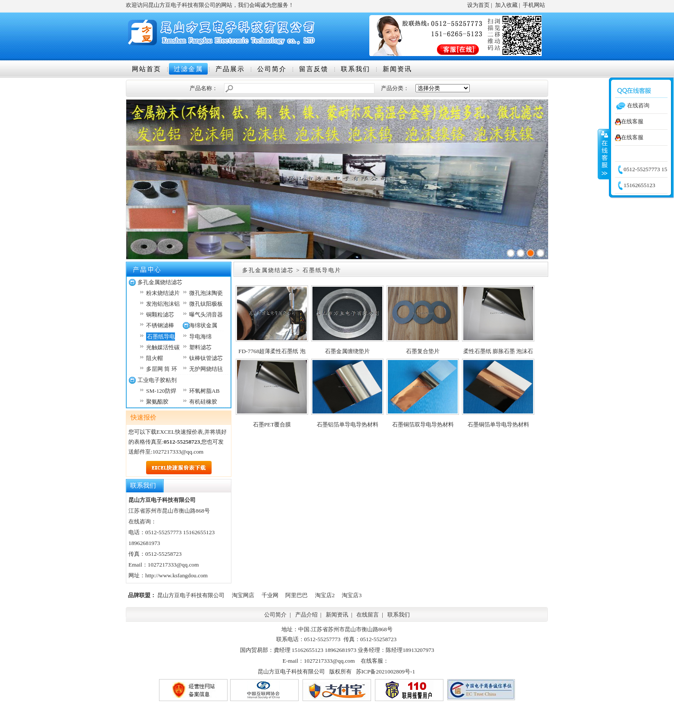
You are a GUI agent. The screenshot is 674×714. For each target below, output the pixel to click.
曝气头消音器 (206, 314)
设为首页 (478, 5)
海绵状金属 (203, 325)
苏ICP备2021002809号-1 (385, 671)
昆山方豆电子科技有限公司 (191, 595)
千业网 (270, 595)
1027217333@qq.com (178, 451)
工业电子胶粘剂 (157, 380)
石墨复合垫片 (423, 351)
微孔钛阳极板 (206, 304)
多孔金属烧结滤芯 (159, 282)
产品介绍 (306, 614)
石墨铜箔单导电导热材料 (498, 424)
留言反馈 (313, 69)
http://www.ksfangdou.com (176, 575)
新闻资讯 (397, 69)
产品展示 (230, 69)
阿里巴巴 (296, 595)
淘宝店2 (325, 595)
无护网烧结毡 (206, 369)
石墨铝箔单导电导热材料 (347, 424)
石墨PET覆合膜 (272, 424)
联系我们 (355, 69)
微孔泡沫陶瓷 (206, 293)
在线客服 (629, 121)
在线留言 (367, 614)
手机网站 (534, 5)
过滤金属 (188, 69)
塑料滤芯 (200, 347)
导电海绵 (200, 336)
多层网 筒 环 (161, 369)
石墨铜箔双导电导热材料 (423, 424)
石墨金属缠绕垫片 (347, 351)
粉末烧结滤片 (163, 293)
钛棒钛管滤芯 (206, 358)
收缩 (604, 153)
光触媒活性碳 (163, 347)
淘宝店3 (352, 595)
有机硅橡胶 (203, 401)
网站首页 (146, 69)
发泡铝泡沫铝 (163, 304)
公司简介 (272, 69)
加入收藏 (506, 5)
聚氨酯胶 (157, 401)
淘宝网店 (243, 595)
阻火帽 (154, 358)
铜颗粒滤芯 (160, 314)
